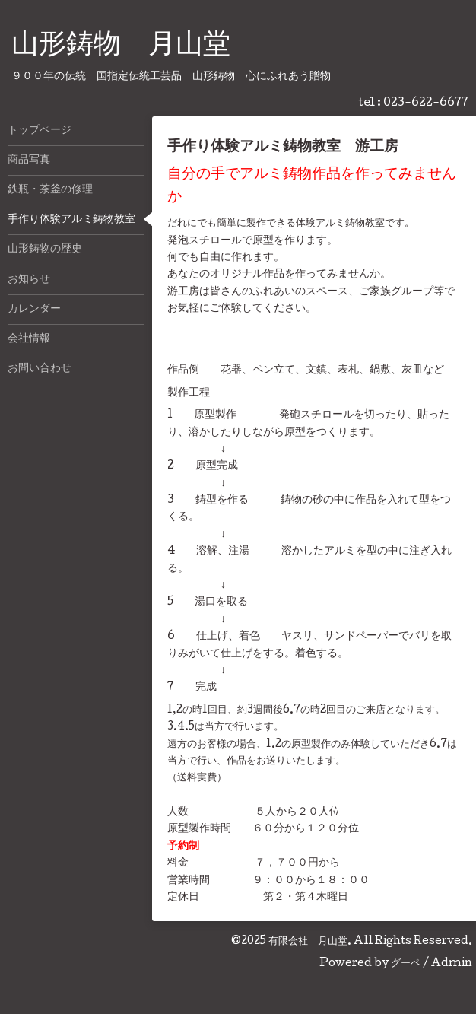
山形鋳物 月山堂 (120, 46)
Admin (451, 963)
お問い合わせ (39, 369)
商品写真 (29, 160)
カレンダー (34, 310)
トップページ (39, 131)
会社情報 (29, 339)
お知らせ (29, 280)
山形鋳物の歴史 (45, 249)
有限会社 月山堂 (307, 941)
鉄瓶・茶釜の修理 (50, 190)
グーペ (405, 963)
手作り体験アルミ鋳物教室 (71, 220)
